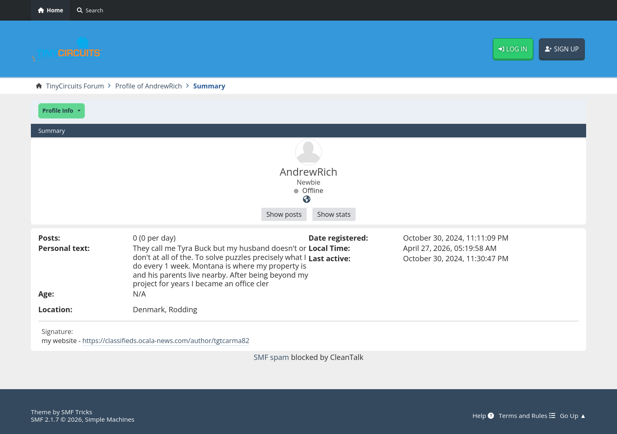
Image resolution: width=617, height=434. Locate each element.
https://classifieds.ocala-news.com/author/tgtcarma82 (165, 340)
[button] (61, 110)
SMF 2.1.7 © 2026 (56, 419)
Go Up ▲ (573, 415)
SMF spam (271, 357)
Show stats (334, 214)
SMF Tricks (76, 412)
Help (483, 415)
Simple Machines (110, 419)
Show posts (284, 214)
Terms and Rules (526, 415)
